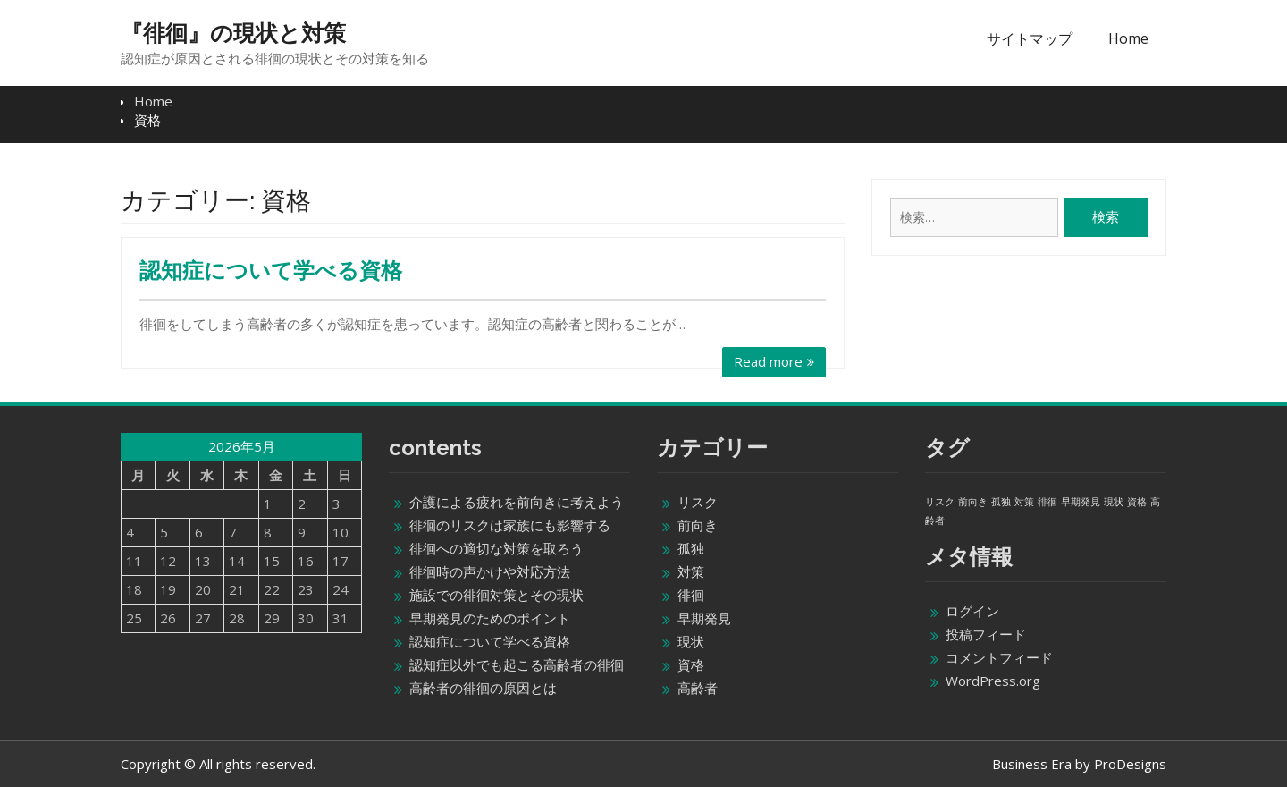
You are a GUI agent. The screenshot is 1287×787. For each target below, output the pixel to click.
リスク (697, 502)
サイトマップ (1029, 38)
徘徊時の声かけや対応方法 (489, 571)
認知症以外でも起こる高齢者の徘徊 (516, 664)
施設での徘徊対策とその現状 (496, 595)
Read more (768, 361)
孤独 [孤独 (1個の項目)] (1001, 501)
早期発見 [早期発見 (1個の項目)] (1080, 501)
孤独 (690, 548)
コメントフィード (999, 657)
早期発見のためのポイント (489, 618)
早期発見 (704, 618)
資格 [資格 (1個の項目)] (1137, 501)
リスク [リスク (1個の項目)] (940, 501)
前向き (697, 525)
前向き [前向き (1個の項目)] (973, 501)
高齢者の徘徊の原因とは (483, 688)
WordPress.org (993, 681)
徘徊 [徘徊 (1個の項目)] (1047, 501)
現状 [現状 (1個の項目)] (1113, 501)
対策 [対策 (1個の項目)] (1024, 501)
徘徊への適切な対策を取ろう (496, 548)
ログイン (972, 611)
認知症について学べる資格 (270, 270)
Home (1128, 38)
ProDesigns (1130, 764)
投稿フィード (986, 634)
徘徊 (690, 595)
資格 (690, 664)
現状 (690, 641)
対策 (690, 571)
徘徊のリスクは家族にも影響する (509, 525)
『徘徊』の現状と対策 (233, 33)
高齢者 (697, 688)
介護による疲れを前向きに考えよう (516, 502)
